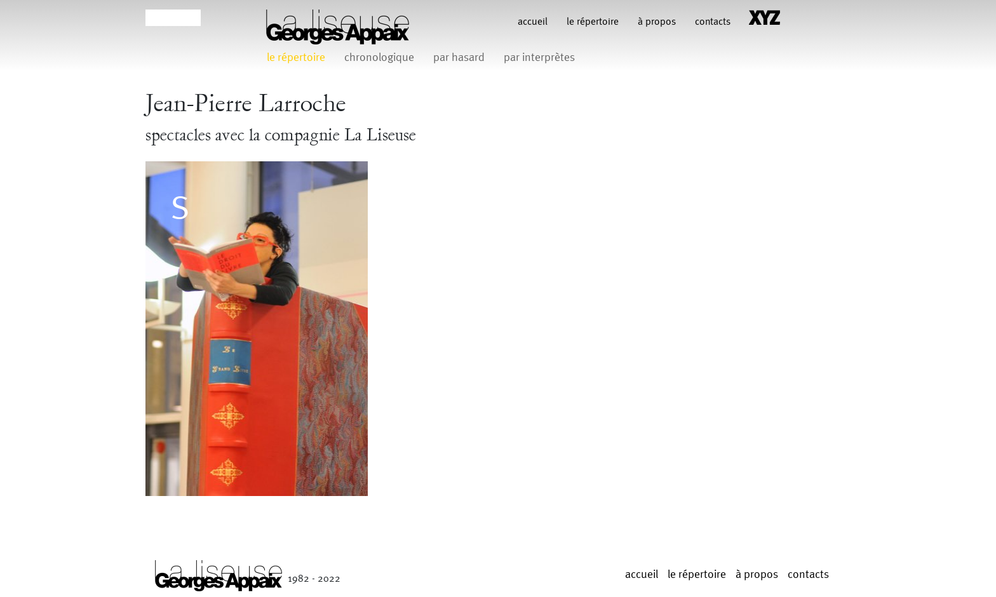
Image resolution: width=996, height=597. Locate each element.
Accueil (533, 22)
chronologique (379, 57)
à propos (657, 22)
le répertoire (593, 22)
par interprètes (539, 57)
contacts (712, 22)
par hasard (459, 57)
